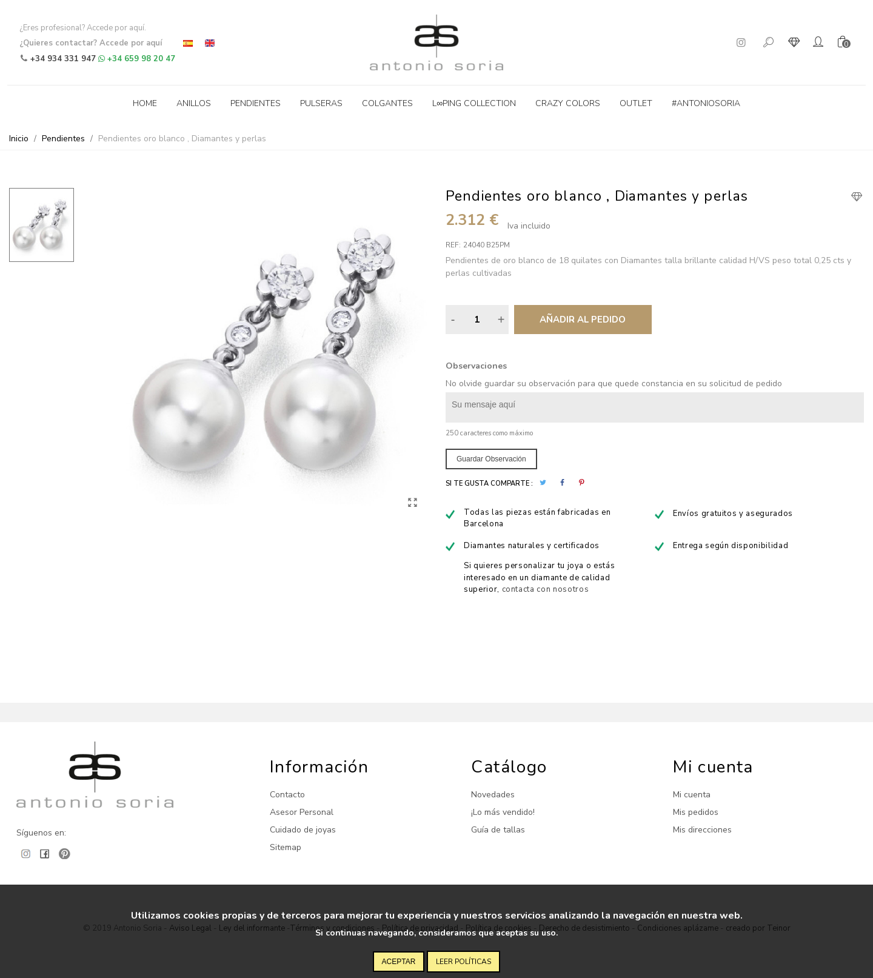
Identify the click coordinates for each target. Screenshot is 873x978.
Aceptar (399, 961)
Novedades (493, 794)
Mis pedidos (695, 812)
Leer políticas (463, 961)
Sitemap (285, 847)
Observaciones (476, 366)
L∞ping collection (474, 103)
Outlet (636, 103)
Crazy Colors (567, 103)
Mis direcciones (702, 830)
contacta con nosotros (545, 589)
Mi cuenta (692, 794)
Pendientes (255, 103)
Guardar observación (491, 459)
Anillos (193, 103)
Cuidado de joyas (303, 830)
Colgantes (387, 103)
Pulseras (321, 103)
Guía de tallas (498, 830)
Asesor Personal (301, 812)
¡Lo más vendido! (503, 812)
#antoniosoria (706, 103)
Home (145, 103)
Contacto (287, 794)
